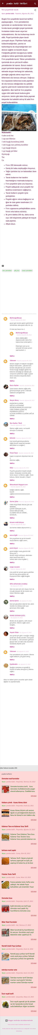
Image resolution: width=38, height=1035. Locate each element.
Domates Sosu (7, 898)
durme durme (14, 601)
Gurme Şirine (14, 501)
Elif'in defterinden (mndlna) (18, 584)
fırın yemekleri (7, 270)
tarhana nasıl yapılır (9, 850)
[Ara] (35, 4)
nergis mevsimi (15, 567)
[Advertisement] (19, 242)
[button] (35, 10)
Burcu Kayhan (14, 385)
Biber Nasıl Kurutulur (9, 922)
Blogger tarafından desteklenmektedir (19, 1020)
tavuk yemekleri (27, 270)
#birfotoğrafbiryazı (16, 318)
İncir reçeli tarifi (7, 994)
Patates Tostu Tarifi (9, 874)
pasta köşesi (14, 548)
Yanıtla (12, 356)
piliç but (16, 270)
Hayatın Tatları (14, 632)
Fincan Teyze (14, 453)
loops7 (16, 1024)
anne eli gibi (13, 535)
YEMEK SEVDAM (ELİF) (17, 616)
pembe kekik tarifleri (16, 3)
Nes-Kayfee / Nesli (16, 423)
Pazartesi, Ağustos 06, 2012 (18, 320)
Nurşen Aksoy (14, 400)
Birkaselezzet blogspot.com (19, 485)
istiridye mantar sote (9, 970)
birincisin (12, 438)
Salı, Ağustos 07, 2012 (16, 586)
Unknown (13, 360)
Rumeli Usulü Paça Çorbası (11, 946)
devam (33, 796)
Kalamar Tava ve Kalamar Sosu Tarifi (15, 827)
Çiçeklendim (14, 664)
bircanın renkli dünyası (17, 522)
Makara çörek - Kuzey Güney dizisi (14, 803)
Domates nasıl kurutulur (10, 779)
